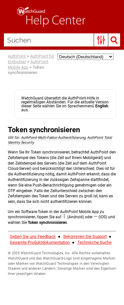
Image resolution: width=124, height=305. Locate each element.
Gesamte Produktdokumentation (40, 242)
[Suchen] (62, 39)
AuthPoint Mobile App (28, 64)
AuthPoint (17, 56)
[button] (101, 39)
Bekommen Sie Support (85, 236)
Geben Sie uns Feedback (33, 236)
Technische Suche (94, 242)
